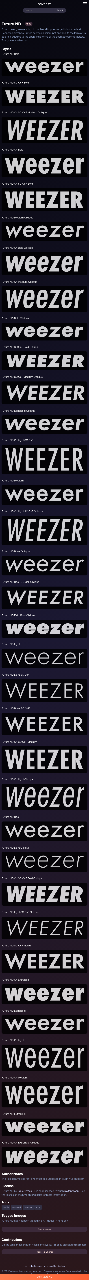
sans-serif (16, 1207)
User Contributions (57, 1266)
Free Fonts (28, 1266)
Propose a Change (44, 1251)
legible (6, 1207)
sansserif (28, 1207)
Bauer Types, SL (26, 1191)
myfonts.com (72, 1191)
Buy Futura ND (44, 1276)
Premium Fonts (41, 1266)
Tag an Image (44, 1229)
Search (60, 10)
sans (38, 1207)
